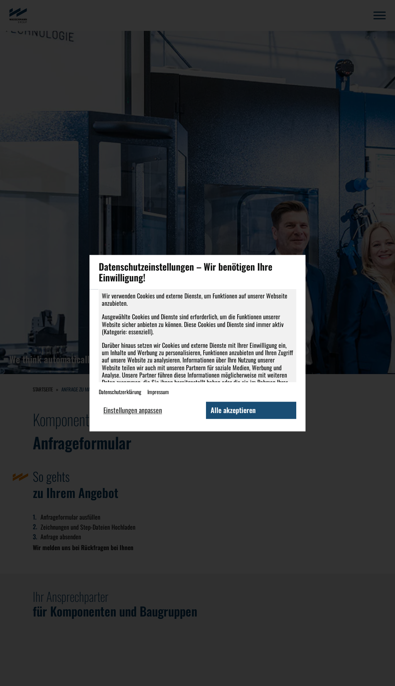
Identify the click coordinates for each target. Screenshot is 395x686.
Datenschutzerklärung (120, 392)
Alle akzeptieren (233, 410)
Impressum (158, 392)
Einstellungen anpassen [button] (132, 410)
